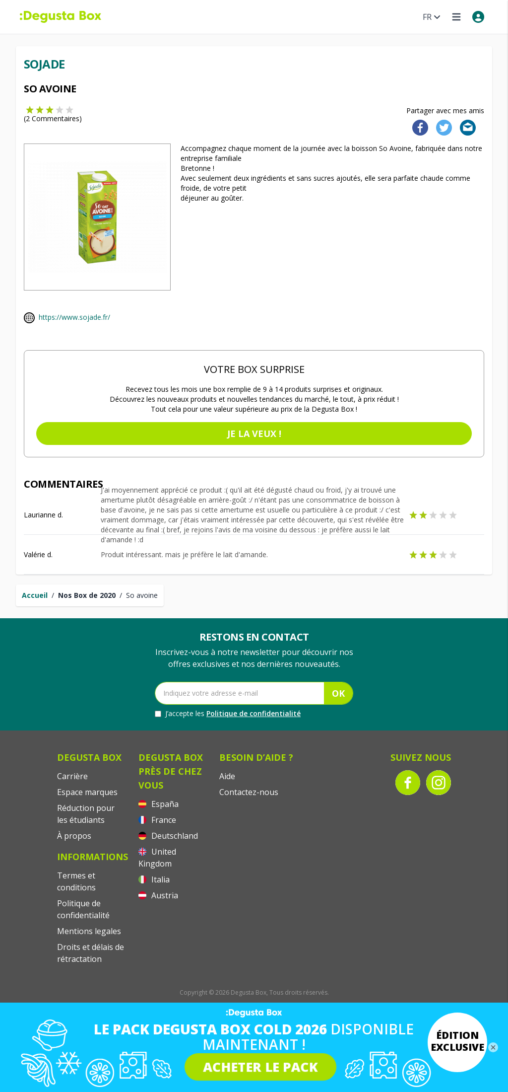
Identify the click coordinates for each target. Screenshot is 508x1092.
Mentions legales (89, 931)
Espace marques (87, 792)
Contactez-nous (248, 792)
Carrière (72, 776)
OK (338, 693)
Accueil (35, 595)
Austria (158, 895)
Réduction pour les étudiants (86, 813)
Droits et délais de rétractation (90, 953)
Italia (154, 879)
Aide (227, 776)
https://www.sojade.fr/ (74, 317)
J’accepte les (228, 714)
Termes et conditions (76, 881)
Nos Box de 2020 (87, 595)
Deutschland (168, 835)
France (157, 819)
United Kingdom (157, 857)
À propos (74, 835)
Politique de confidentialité (253, 713)
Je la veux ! (254, 433)
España (158, 804)
